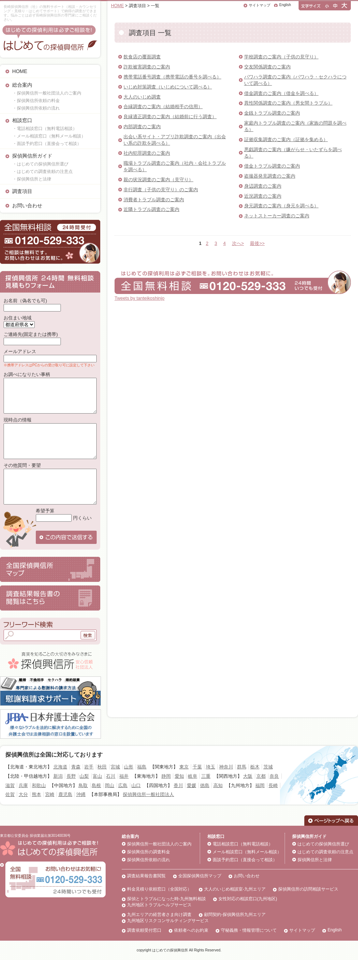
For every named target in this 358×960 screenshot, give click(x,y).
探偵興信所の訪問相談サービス (308, 889)
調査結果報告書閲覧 (146, 875)
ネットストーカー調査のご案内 (276, 215)
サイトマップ (259, 5)
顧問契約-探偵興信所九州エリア (235, 914)
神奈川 (226, 767)
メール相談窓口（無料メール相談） (247, 851)
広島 (122, 785)
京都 (261, 776)
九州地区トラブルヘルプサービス (159, 904)
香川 (178, 785)
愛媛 (191, 785)
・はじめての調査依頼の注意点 (43, 171)
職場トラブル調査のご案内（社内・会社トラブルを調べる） (175, 166)
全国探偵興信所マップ (199, 875)
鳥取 (83, 785)
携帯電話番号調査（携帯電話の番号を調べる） (172, 76)
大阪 (247, 776)
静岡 (166, 776)
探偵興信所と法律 (314, 859)
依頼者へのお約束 (191, 930)
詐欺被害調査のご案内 (147, 66)
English (285, 5)
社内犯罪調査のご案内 (147, 153)
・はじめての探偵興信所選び (40, 164)
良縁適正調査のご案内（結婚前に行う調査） (170, 116)
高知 (218, 785)
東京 (184, 767)
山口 (136, 785)
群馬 (241, 767)
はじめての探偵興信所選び (323, 843)
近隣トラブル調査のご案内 (151, 209)
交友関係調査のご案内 (267, 66)
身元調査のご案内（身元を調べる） (281, 205)
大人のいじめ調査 (142, 97)
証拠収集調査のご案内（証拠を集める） (286, 139)
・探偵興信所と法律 (32, 179)
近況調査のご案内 (262, 196)
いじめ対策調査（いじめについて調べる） (168, 87)
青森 (76, 767)
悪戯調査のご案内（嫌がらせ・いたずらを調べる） (293, 153)
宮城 (115, 767)
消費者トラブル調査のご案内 (154, 199)
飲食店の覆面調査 (142, 56)
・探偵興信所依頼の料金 (36, 100)
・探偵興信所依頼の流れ (36, 108)
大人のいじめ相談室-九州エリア (235, 889)
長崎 (273, 785)
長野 (71, 776)
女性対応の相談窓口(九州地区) (247, 898)
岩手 (88, 767)
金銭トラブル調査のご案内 (272, 113)
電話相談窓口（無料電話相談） (243, 843)
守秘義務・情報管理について (249, 930)
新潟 (58, 776)
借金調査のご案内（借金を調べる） (281, 93)
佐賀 (10, 794)
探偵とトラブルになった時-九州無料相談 (166, 898)
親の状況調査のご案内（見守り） (158, 179)
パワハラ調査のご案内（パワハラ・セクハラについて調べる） (295, 80)
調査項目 (22, 191)
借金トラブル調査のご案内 (272, 166)
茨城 (268, 767)
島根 (96, 785)
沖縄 (81, 794)
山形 (128, 767)
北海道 (60, 767)
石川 (110, 776)
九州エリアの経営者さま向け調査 (159, 914)
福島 (141, 767)
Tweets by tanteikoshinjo (139, 298)
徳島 (204, 785)
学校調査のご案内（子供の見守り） (281, 56)
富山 (97, 776)
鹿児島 (65, 794)
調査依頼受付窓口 (144, 930)
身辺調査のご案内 (262, 186)
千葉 (197, 767)
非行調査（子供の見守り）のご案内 (161, 189)
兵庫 (23, 785)
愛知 (179, 776)
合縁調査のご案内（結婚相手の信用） (163, 106)
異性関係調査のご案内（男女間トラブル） (288, 103)
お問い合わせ (27, 205)
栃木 (255, 767)
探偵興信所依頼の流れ (148, 859)
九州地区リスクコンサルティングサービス (168, 920)
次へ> (238, 243)
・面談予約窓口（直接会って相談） (47, 143)
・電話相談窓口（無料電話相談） (45, 128)
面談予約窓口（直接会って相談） (245, 859)
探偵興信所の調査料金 (148, 851)
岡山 (109, 785)
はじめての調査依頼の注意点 (325, 851)
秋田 (102, 767)
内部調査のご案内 (142, 126)
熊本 (36, 794)
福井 (124, 776)
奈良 (274, 776)
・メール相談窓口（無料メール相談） (49, 136)
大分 (23, 794)
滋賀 (10, 785)
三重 (206, 776)
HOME (19, 71)
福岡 (260, 785)
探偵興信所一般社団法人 (148, 794)
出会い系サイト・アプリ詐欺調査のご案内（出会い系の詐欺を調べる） (175, 140)
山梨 (84, 776)
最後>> (257, 243)
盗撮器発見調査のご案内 (269, 176)
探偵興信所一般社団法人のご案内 (159, 843)
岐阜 (192, 776)
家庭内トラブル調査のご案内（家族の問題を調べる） (295, 126)
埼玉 (210, 767)
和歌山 (39, 785)
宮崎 (49, 794)
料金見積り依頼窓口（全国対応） (159, 889)
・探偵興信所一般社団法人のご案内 (47, 93)
